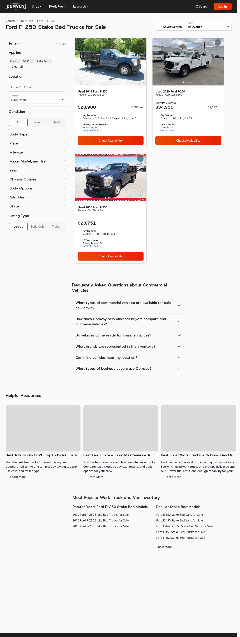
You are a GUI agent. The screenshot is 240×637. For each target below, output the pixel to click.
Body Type (18, 134)
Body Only (37, 227)
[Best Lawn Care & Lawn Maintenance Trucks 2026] (120, 442)
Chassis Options (23, 179)
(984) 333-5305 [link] (90, 130)
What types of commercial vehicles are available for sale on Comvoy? (123, 305)
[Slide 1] (105, 82)
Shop (35, 6)
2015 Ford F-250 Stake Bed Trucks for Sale (101, 526)
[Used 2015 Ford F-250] (111, 93)
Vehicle (10, 21)
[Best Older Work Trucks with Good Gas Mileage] (198, 442)
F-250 (51, 21)
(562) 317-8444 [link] (167, 130)
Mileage (16, 152)
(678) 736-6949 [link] (90, 246)
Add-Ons (17, 197)
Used (56, 122)
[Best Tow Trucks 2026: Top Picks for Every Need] (43, 442)
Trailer (56, 227)
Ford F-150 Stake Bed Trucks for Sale (180, 532)
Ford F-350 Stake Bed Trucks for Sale (180, 538)
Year (13, 170)
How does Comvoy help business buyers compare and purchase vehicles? (120, 321)
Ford (40, 21)
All (18, 122)
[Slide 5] (115, 82)
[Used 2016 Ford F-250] (111, 209)
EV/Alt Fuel (56, 6)
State (14, 206)
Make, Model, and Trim (28, 161)
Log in (222, 6)
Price (14, 143)
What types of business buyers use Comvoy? (113, 368)
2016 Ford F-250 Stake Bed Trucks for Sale (101, 520)
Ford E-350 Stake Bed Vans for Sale (179, 515)
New (37, 122)
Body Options (21, 188)
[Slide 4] (113, 82)
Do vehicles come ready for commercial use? (113, 335)
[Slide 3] (110, 82)
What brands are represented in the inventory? (115, 346)
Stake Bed (26, 21)
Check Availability (111, 141)
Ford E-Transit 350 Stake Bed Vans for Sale (184, 526)
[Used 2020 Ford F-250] (188, 93)
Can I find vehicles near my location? (106, 357)
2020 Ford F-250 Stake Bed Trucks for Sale (101, 515)
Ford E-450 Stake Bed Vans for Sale (179, 520)
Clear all (17, 66)
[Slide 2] (108, 82)
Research (79, 6)
